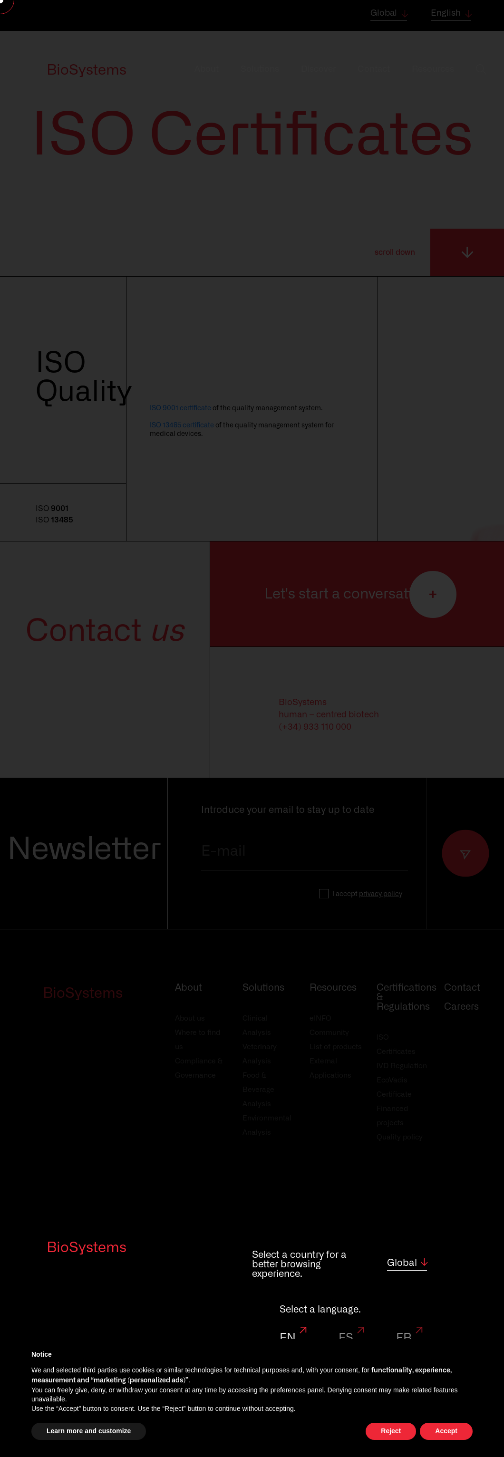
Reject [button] (391, 1431)
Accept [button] (446, 1431)
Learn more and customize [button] (89, 1431)
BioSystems (86, 1248)
